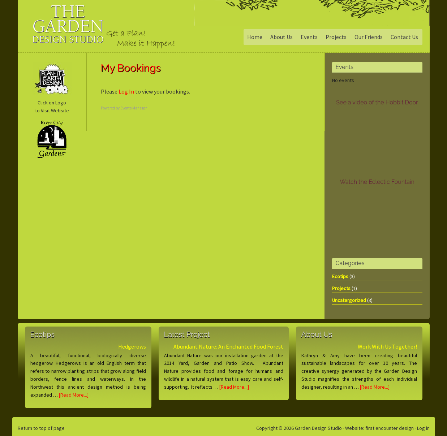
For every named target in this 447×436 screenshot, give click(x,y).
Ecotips (340, 276)
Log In (126, 91)
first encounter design (389, 428)
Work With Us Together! (387, 346)
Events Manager (133, 108)
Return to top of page (41, 428)
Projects (341, 288)
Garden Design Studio (77, 30)
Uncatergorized (349, 300)
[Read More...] (74, 395)
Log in (423, 428)
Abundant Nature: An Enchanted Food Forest (228, 346)
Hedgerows (132, 346)
